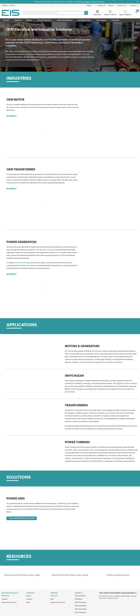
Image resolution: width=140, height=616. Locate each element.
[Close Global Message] (137, 1)
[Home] (10, 13)
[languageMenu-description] (90, 5)
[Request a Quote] (110, 13)
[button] (13, 5)
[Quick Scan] (97, 13)
